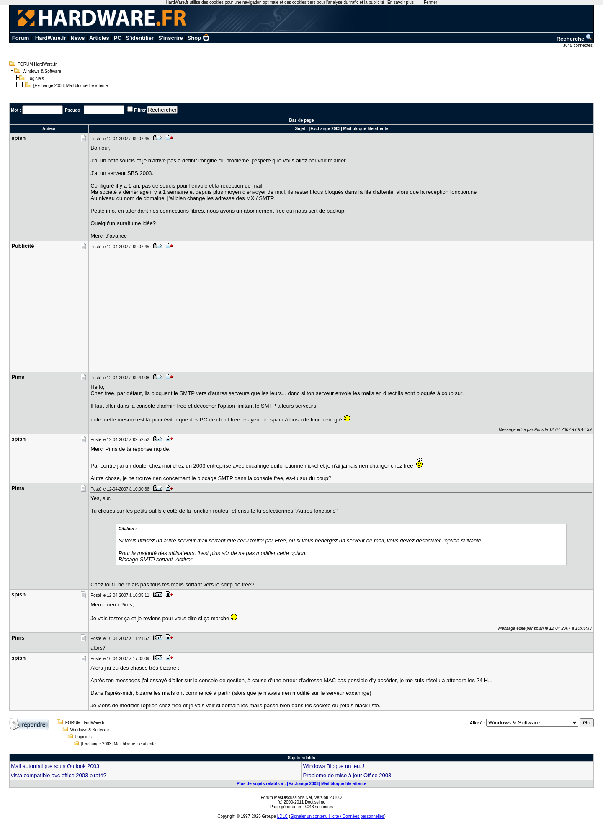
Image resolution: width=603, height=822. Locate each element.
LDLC (282, 816)
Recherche (575, 39)
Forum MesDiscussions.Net (286, 797)
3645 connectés (578, 45)
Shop (199, 38)
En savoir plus (400, 2)
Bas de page (301, 120)
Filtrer (140, 110)
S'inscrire (170, 38)
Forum (20, 38)
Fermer (430, 2)
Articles (99, 38)
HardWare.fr (50, 38)
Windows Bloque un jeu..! (333, 766)
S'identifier (140, 38)
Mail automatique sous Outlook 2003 (55, 766)
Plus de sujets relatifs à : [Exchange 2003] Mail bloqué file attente (301, 783)
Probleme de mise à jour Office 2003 (347, 775)
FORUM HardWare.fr (37, 64)
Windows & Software (42, 71)
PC (117, 38)
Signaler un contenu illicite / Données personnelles (337, 816)
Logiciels (36, 78)
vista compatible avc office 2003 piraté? (58, 775)
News (78, 38)
